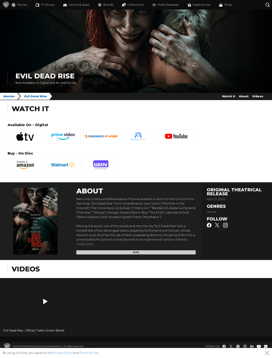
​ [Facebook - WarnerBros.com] (224, 346)
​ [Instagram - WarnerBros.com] (245, 346)
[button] (45, 301)
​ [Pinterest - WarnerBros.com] (238, 346)
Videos (257, 96)
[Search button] (267, 5)
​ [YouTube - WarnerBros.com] (259, 346)
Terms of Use (89, 353)
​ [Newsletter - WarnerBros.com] (266, 346)
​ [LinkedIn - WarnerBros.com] (252, 346)
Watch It (228, 96)
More (136, 252)
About (244, 96)
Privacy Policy (63, 353)
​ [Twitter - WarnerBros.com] (231, 346)
